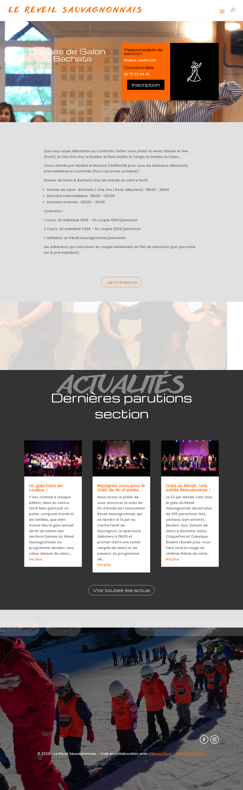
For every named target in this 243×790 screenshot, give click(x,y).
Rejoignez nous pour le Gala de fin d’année (121, 488)
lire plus (35, 559)
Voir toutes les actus (121, 590)
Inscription (146, 85)
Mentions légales (191, 753)
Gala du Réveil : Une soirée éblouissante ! (188, 488)
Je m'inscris (121, 282)
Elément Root (160, 753)
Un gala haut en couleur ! (46, 488)
